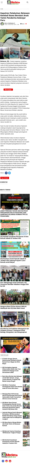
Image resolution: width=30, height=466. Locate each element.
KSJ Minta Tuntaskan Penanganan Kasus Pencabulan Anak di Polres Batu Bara (12, 386)
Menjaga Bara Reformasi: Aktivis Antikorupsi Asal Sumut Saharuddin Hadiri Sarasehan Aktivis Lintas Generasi (12, 396)
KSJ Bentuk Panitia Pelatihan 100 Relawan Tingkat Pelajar (11, 432)
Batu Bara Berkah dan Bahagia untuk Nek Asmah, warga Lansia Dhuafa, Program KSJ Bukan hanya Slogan (12, 378)
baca (22, 23)
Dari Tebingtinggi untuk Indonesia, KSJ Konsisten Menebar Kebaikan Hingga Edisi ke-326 (14, 284)
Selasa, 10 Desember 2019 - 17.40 (11, 24)
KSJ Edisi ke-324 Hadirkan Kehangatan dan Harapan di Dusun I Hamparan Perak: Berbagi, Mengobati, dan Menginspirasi (14, 330)
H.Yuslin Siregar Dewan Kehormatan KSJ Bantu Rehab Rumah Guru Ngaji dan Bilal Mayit (11, 361)
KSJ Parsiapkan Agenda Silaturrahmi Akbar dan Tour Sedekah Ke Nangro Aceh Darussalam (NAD (11, 370)
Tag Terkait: (4, 178)
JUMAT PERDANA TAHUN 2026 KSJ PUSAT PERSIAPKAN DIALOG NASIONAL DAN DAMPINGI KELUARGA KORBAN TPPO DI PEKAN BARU (14, 213)
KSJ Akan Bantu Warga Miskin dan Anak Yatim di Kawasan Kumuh (11, 424)
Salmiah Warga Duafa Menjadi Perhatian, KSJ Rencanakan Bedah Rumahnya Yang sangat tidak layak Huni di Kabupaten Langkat (12, 416)
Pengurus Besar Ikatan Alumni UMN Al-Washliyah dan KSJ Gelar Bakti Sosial (13, 307)
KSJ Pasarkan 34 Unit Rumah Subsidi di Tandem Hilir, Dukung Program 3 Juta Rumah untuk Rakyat (13, 260)
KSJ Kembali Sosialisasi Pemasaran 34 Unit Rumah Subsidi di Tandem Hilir (14, 237)
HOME (1, 8)
